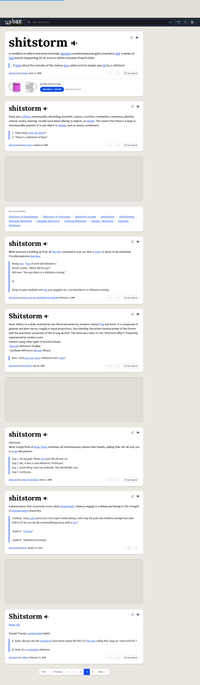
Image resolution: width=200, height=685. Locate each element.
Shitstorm (13, 365)
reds (30, 133)
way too (29, 358)
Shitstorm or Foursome (56, 217)
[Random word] (170, 22)
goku (32, 518)
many (37, 358)
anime (15, 511)
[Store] (178, 22)
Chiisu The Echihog (29, 479)
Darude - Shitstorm (102, 221)
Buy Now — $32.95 (52, 89)
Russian (14, 346)
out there (39, 133)
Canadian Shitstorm (48, 221)
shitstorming (126, 217)
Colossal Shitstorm (75, 221)
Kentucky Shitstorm (20, 221)
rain (15, 451)
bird (43, 459)
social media (35, 633)
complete (33, 650)
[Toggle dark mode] (185, 22)
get (45, 290)
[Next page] (102, 672)
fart (75, 523)
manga (24, 511)
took (18, 65)
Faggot (28, 531)
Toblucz (25, 657)
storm (98, 252)
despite (65, 53)
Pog (101, 324)
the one (90, 641)
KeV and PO (26, 365)
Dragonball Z (67, 506)
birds (37, 447)
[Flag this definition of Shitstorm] (137, 314)
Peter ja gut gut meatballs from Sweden (40, 297)
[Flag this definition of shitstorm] (136, 37)
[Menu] (192, 22)
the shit (56, 252)
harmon (24, 73)
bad (11, 58)
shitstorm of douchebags (23, 217)
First (44, 671)
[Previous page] (57, 672)
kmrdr (24, 548)
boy (21, 264)
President (45, 641)
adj (18, 625)
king (66, 65)
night (62, 358)
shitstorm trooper (85, 217)
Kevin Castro (27, 145)
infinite (26, 117)
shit (117, 53)
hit (104, 65)
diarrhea (35, 256)
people (90, 121)
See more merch (73, 89)
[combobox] (100, 22)
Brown (38, 350)
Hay (28, 264)
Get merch (130, 73)
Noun (12, 625)
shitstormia (107, 217)
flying (44, 447)
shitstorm (13, 73)
